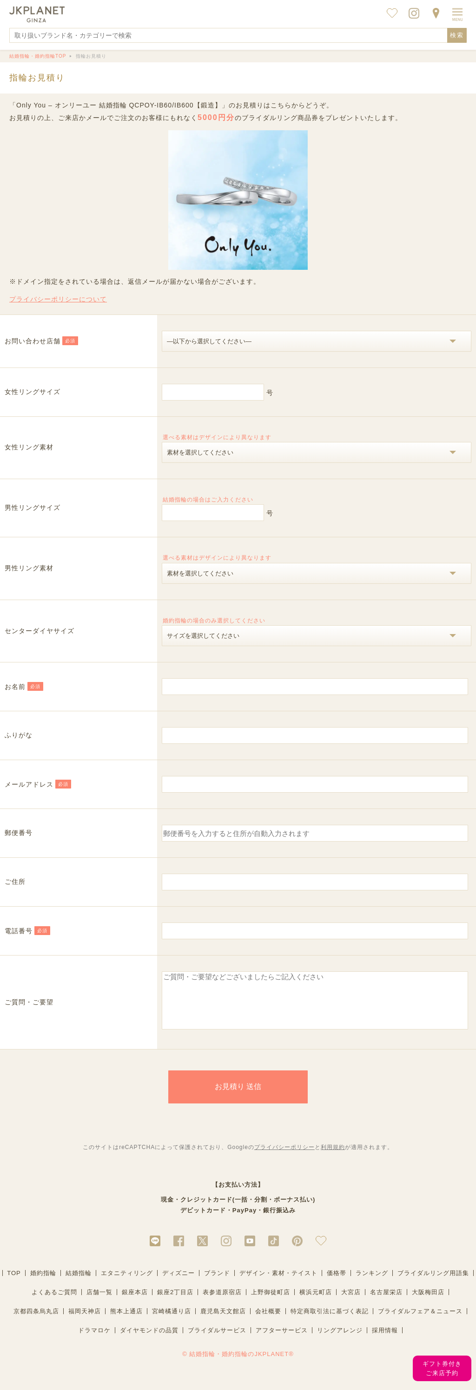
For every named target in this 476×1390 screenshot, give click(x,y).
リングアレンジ (340, 1340)
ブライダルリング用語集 (433, 1282)
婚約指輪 (43, 1282)
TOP (14, 1282)
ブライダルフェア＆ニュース (420, 1320)
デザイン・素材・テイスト (278, 1282)
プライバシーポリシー (284, 1157)
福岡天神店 (84, 1320)
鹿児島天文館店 (223, 1320)
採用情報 (385, 1340)
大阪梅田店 (428, 1301)
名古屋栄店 (386, 1301)
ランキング (372, 1282)
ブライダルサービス (217, 1340)
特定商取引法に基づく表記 (330, 1320)
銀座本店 (135, 1301)
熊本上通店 (126, 1320)
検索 (457, 35)
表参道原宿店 (222, 1301)
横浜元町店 (315, 1301)
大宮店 (351, 1301)
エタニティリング (127, 1282)
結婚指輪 (79, 1282)
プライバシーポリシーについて (58, 299)
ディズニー (178, 1282)
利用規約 (333, 1157)
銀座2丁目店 (175, 1301)
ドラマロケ (94, 1340)
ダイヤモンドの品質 (149, 1340)
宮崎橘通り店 (171, 1320)
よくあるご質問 (54, 1301)
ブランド (217, 1282)
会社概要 (268, 1320)
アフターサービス (282, 1340)
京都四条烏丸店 (36, 1320)
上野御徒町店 (270, 1301)
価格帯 (336, 1282)
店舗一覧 (99, 1301)
